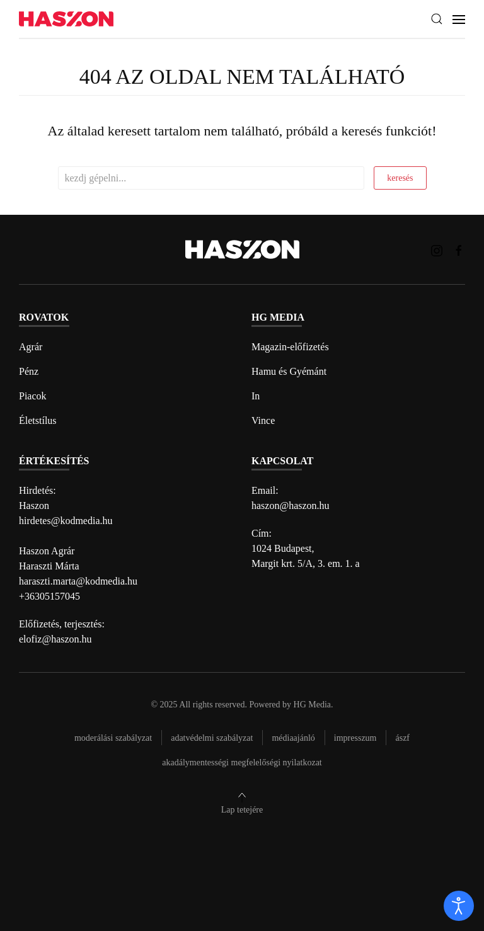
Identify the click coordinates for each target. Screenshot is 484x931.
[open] (459, 906)
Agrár (30, 346)
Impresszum (355, 738)
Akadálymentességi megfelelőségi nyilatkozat (241, 762)
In (255, 396)
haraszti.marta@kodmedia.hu (78, 581)
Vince (263, 420)
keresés (400, 178)
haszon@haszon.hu (290, 505)
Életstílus (38, 420)
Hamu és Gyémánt (288, 371)
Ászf (402, 738)
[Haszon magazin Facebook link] (458, 249)
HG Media (312, 704)
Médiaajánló (293, 738)
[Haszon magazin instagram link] (436, 249)
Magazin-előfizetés (290, 346)
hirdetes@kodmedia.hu (65, 520)
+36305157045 (49, 596)
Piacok (33, 396)
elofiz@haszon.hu (55, 639)
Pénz (28, 371)
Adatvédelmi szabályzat (212, 738)
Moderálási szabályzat (113, 738)
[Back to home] (66, 19)
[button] (436, 19)
